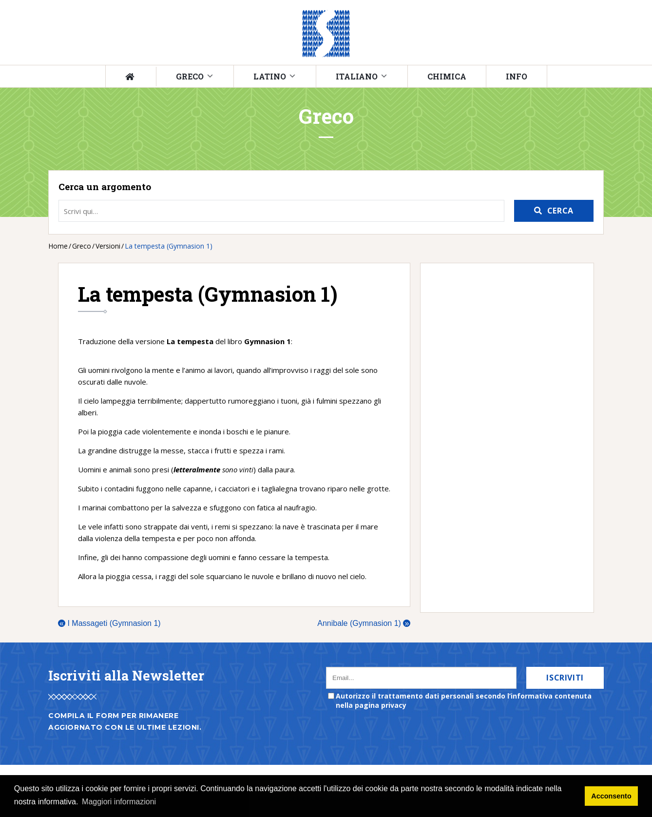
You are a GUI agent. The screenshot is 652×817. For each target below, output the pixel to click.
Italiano (357, 76)
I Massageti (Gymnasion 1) (109, 623)
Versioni (108, 246)
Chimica (446, 76)
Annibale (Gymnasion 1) (363, 623)
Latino (269, 76)
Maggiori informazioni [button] (119, 802)
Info (516, 76)
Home (58, 246)
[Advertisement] (502, 438)
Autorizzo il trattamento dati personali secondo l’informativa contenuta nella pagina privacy (464, 700)
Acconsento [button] (611, 796)
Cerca (560, 210)
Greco (190, 76)
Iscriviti (565, 677)
